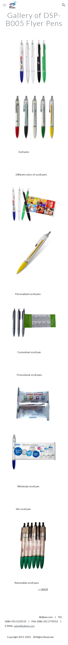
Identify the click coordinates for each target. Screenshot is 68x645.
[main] (34, 19)
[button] (4, 5)
